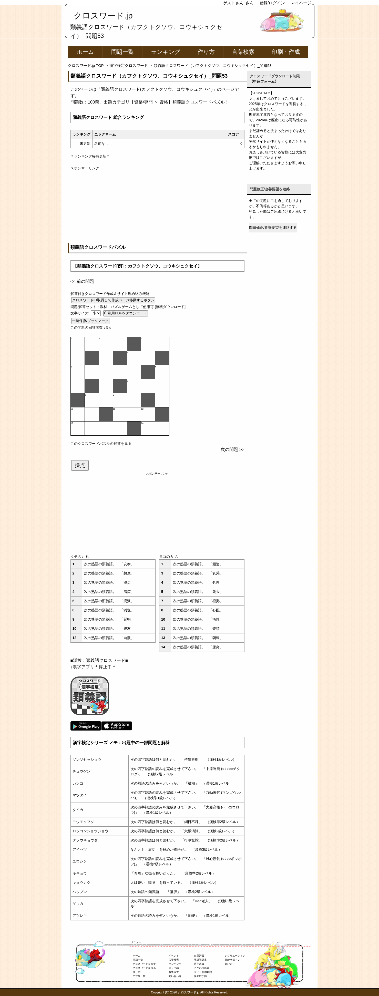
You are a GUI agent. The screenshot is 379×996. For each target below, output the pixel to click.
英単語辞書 (200, 959)
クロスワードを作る (144, 968)
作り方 (206, 52)
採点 (80, 465)
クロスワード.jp (103, 15)
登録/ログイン (272, 3)
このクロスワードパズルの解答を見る (100, 443)
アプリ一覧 (139, 976)
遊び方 (228, 963)
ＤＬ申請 (174, 968)
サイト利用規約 (203, 972)
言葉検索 (243, 52)
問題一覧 (122, 52)
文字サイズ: (80, 313)
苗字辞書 (199, 963)
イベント (174, 955)
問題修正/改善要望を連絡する (273, 227)
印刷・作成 (286, 52)
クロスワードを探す (144, 963)
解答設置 (174, 972)
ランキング (165, 52)
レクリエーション (235, 955)
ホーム (85, 52)
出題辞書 (199, 955)
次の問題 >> (232, 449)
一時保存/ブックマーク (90, 321)
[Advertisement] (157, 207)
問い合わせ (175, 976)
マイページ (301, 3)
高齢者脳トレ (232, 959)
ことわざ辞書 (201, 968)
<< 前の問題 (82, 281)
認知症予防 (200, 976)
